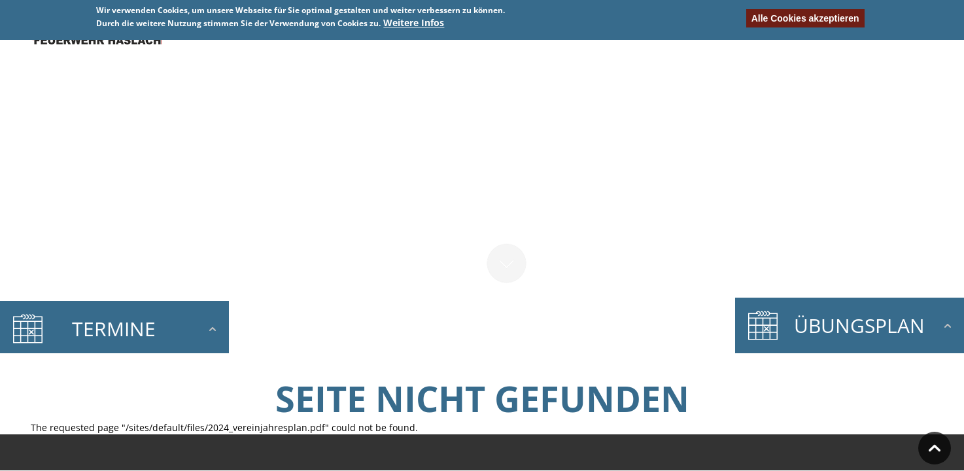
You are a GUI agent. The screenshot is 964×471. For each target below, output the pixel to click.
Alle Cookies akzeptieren (805, 18)
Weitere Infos (413, 22)
